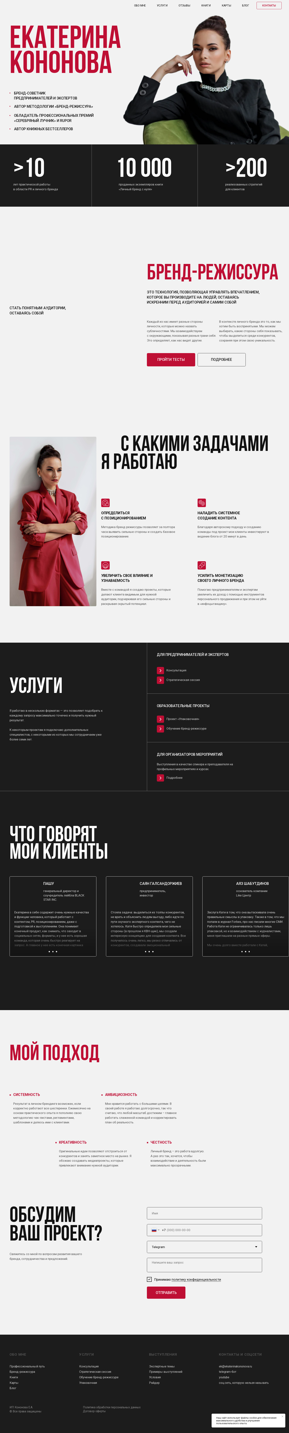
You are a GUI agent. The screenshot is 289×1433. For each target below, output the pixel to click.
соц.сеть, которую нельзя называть (244, 1383)
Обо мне (140, 5)
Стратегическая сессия (183, 680)
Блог (245, 5)
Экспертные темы (162, 1366)
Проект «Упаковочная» (182, 719)
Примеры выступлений (165, 1372)
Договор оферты (94, 1411)
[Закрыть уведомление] (282, 1416)
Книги (206, 5)
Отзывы (184, 5)
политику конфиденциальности (196, 1279)
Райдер (154, 1383)
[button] (49, 951)
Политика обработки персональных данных (112, 1407)
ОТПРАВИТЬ (166, 1293)
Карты (226, 5)
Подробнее (174, 777)
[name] (204, 1213)
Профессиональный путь (27, 1366)
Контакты (269, 5)
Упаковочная (88, 1383)
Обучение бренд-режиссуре (186, 728)
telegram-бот (227, 1372)
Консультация (176, 670)
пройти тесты (171, 360)
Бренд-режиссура (22, 1372)
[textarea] (204, 1265)
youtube (224, 1377)
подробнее (221, 360)
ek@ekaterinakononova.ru (235, 1366)
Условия (155, 1377)
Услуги (162, 5)
